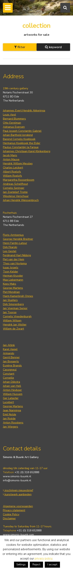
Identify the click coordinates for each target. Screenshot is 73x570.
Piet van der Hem (13, 259)
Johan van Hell (12, 386)
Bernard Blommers (14, 119)
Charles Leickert (13, 167)
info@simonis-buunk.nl (17, 480)
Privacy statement (14, 510)
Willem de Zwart (13, 329)
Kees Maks (9, 284)
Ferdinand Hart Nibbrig (17, 255)
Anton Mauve (11, 159)
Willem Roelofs (12, 176)
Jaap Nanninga (12, 410)
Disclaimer (9, 518)
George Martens (13, 288)
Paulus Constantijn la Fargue (21, 147)
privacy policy (43, 558)
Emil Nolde (9, 414)
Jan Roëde (9, 418)
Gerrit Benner (11, 357)
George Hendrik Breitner (18, 239)
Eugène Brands (12, 365)
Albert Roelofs (12, 172)
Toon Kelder (10, 271)
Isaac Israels (10, 267)
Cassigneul (10, 369)
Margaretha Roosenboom (18, 180)
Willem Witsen (12, 320)
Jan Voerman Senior (15, 308)
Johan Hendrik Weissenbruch (21, 200)
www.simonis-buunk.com (18, 534)
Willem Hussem (12, 394)
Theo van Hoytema (15, 263)
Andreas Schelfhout (15, 184)
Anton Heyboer (12, 390)
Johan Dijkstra (11, 382)
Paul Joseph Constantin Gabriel (22, 131)
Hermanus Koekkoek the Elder (21, 143)
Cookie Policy (11, 514)
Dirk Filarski (10, 247)
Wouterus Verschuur (16, 196)
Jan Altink (9, 345)
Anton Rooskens (13, 422)
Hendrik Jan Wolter (14, 324)
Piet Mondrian (11, 292)
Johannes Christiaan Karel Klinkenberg (26, 151)
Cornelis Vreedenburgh (17, 316)
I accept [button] (52, 564)
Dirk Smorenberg (13, 304)
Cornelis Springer (13, 188)
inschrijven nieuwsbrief (18, 490)
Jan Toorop (10, 312)
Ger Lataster (10, 398)
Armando (8, 353)
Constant (8, 374)
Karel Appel (10, 349)
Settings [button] (21, 564)
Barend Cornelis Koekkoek (19, 139)
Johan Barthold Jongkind (18, 135)
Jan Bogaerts (11, 361)
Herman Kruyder (13, 276)
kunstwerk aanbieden (17, 494)
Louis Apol (9, 114)
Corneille (8, 378)
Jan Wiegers (10, 427)
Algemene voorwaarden (18, 506)
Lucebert (8, 402)
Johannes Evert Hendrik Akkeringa (24, 110)
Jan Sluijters (10, 300)
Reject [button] (36, 564)
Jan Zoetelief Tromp (15, 192)
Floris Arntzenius (13, 235)
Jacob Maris (10, 155)
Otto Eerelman (12, 123)
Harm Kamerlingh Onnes (18, 296)
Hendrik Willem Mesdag (18, 163)
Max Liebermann (13, 280)
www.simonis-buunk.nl (17, 476)
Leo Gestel (9, 251)
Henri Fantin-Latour (15, 243)
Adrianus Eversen (14, 127)
